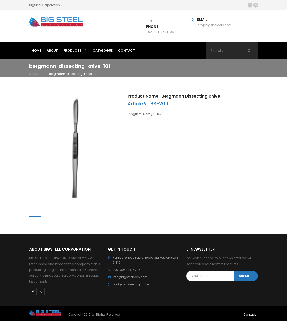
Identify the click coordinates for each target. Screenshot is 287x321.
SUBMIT (245, 276)
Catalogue (103, 50)
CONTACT (126, 50)
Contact (249, 314)
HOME (36, 50)
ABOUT (52, 50)
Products (72, 50)
